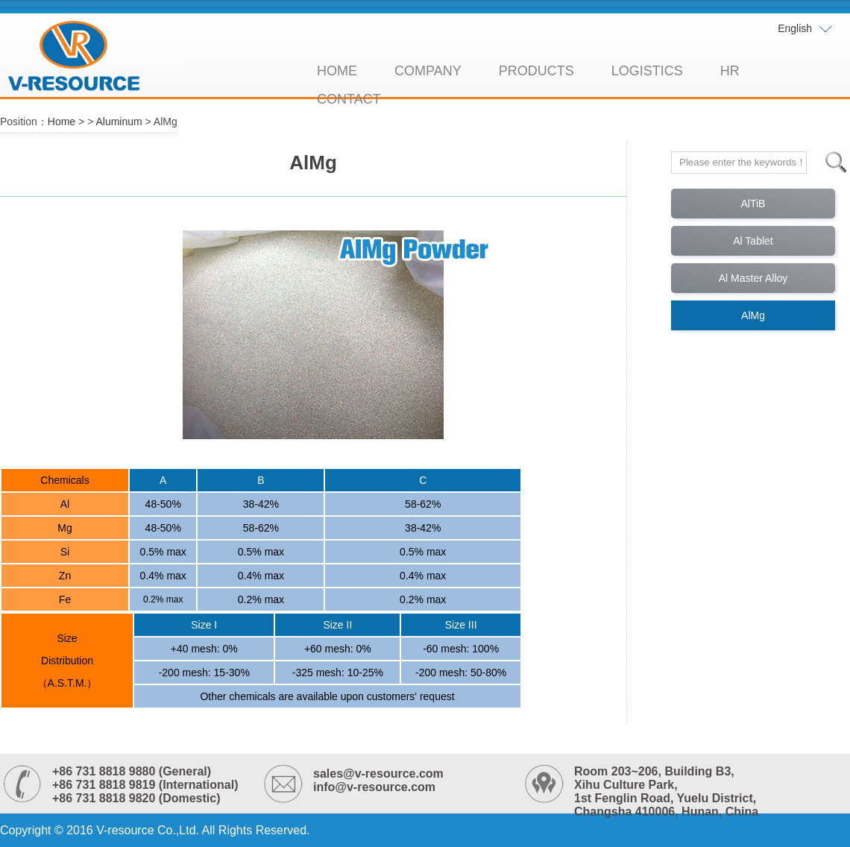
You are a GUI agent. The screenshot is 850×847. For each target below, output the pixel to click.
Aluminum (118, 121)
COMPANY (428, 70)
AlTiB (753, 204)
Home (61, 121)
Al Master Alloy (753, 278)
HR (730, 70)
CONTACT (349, 99)
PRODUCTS (536, 70)
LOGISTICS (647, 70)
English (805, 29)
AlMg (753, 315)
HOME (337, 70)
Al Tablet (752, 241)
